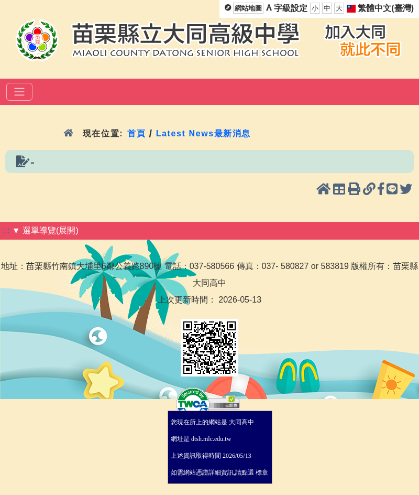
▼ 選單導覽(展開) (45, 230)
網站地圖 (248, 8)
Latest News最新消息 (203, 133)
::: (6, 230)
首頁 (136, 133)
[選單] (19, 92)
